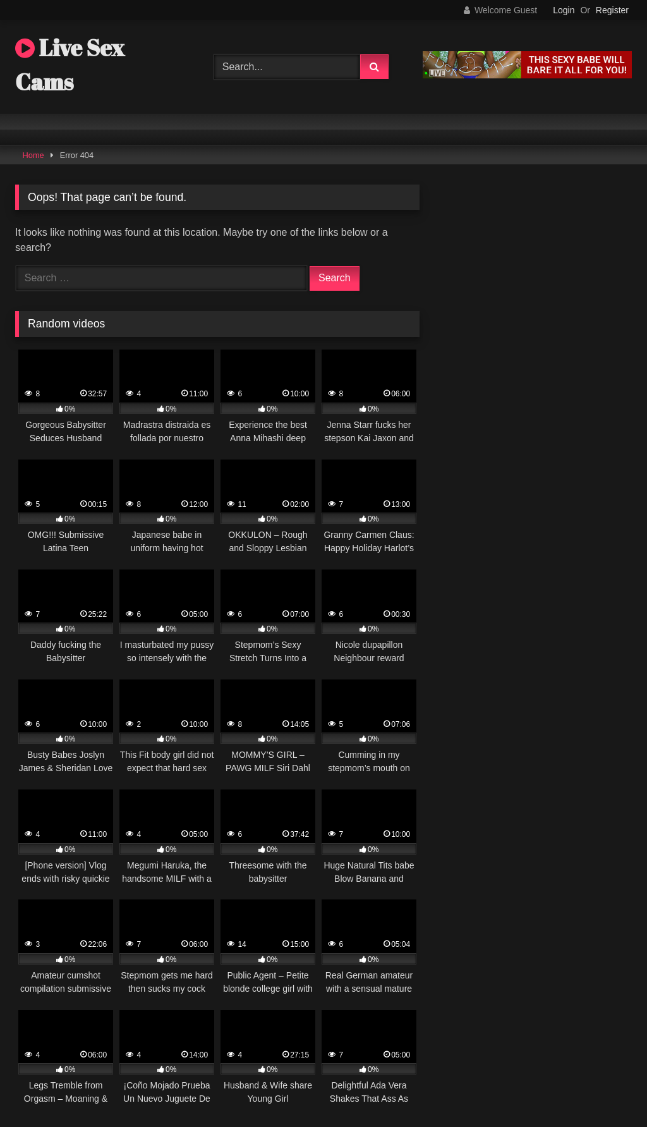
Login (563, 10)
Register (612, 10)
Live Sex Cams (69, 64)
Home (33, 155)
